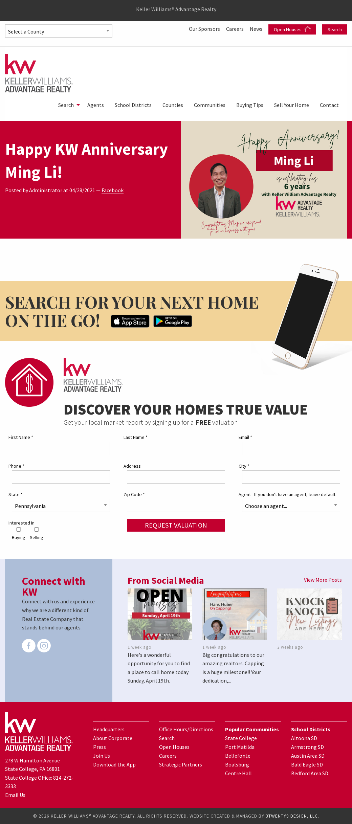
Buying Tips (249, 105)
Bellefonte (237, 755)
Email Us (15, 795)
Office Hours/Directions (186, 729)
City (244, 466)
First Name (20, 437)
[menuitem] (67, 104)
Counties (172, 105)
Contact (329, 105)
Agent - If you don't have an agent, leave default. (287, 494)
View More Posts (323, 579)
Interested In (21, 523)
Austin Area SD (308, 755)
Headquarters (109, 729)
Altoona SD (304, 738)
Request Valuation (176, 525)
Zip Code (134, 494)
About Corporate (112, 738)
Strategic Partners (180, 764)
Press (99, 746)
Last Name (136, 437)
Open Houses (292, 29)
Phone (16, 466)
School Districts (133, 105)
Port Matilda (240, 746)
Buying (18, 533)
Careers (235, 28)
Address (132, 466)
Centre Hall (238, 773)
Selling (36, 533)
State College (241, 738)
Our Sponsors (205, 28)
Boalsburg (237, 764)
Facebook (113, 190)
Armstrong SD (307, 746)
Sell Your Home (291, 105)
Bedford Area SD (309, 773)
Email (245, 437)
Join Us (101, 755)
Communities (209, 105)
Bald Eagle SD (307, 764)
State (15, 494)
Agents (95, 105)
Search (335, 29)
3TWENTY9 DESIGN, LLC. (292, 816)
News (256, 28)
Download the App (114, 764)
